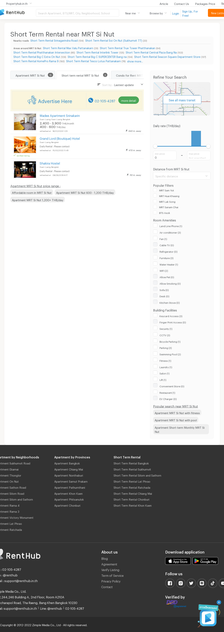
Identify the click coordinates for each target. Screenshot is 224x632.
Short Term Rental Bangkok (131, 463)
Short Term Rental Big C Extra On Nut (36, 56)
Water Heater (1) (169, 264)
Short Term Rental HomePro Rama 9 (36, 61)
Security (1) (166, 328)
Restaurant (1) (167, 392)
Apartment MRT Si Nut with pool (176, 419)
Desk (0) (164, 296)
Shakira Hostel (50, 162)
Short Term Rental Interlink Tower (97, 52)
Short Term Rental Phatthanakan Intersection (41, 52)
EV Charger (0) (168, 398)
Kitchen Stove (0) (170, 302)
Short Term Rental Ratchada (132, 487)
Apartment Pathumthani (69, 487)
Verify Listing (110, 569)
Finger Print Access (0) (173, 322)
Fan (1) (163, 238)
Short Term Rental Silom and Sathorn (137, 475)
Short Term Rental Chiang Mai (133, 493)
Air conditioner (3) (170, 232)
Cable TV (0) (167, 245)
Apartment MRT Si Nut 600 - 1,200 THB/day (85, 192)
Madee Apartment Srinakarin (60, 115)
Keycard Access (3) (171, 316)
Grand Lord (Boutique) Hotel (60, 138)
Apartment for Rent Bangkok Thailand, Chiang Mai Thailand (18, 12)
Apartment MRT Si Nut (30, 75)
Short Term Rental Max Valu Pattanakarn (68, 48)
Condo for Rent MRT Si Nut (134, 75)
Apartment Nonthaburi (68, 475)
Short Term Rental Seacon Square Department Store (167, 56)
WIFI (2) (164, 270)
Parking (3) (166, 347)
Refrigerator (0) (168, 251)
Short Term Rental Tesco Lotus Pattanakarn (93, 61)
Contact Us (181, 3)
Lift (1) (163, 379)
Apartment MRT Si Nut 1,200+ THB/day (37, 199)
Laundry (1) (166, 367)
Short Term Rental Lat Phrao (132, 481)
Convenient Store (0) (172, 386)
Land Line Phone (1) (171, 226)
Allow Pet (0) (167, 277)
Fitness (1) (165, 360)
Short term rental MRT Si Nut (80, 75)
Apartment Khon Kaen (68, 493)
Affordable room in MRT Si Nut (32, 192)
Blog (104, 558)
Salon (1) (165, 373)
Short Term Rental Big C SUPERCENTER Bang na (97, 56)
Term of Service (112, 575)
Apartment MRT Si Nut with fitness (177, 412)
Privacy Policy (110, 580)
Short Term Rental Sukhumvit (132, 469)
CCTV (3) (165, 335)
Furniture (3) (167, 258)
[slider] (155, 146)
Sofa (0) (164, 289)
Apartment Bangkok (67, 463)
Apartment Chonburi (67, 505)
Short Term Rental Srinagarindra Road (54, 40)
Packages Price (205, 3)
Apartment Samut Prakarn (71, 481)
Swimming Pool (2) (170, 354)
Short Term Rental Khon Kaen (133, 505)
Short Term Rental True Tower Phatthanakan (127, 48)
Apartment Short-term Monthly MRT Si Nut (180, 429)
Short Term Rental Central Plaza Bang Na (151, 52)
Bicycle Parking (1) (170, 341)
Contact (107, 586)
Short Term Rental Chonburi (131, 499)
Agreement (109, 563)
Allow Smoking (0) (170, 283)
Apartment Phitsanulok (69, 499)
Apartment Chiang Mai (68, 469)
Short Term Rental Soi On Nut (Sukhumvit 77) (113, 40)
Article (164, 3)
